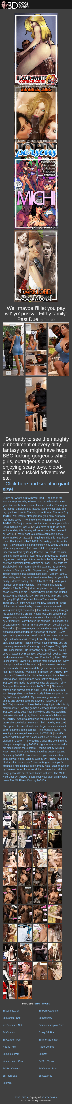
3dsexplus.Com (11, 1010)
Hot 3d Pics (9, 1046)
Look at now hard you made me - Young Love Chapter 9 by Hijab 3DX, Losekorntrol (35, 657)
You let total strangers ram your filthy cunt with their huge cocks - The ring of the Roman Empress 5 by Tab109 (34, 520)
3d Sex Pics (45, 1075)
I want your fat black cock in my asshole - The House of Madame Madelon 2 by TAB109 (34, 585)
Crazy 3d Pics (46, 1032)
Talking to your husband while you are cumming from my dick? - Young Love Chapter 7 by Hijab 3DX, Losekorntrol (35, 646)
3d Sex (43, 1054)
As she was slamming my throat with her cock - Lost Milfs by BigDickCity (35, 563)
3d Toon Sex (10, 1075)
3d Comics (9, 1032)
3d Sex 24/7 (45, 1017)
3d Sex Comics (11, 1068)
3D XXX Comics (49, 1097)
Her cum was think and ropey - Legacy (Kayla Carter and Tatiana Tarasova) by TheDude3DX (35, 599)
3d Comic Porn (11, 1054)
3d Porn (7, 1083)
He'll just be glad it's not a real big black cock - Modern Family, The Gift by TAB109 (35, 574)
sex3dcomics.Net (12, 1025)
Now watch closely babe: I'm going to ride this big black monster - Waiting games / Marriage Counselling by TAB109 (36, 708)
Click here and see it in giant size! (36, 486)
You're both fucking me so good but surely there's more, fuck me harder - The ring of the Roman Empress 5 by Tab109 (35, 505)
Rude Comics (46, 1046)
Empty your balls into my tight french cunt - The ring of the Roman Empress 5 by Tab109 (35, 512)
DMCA (25, 1097)
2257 (17, 1097)
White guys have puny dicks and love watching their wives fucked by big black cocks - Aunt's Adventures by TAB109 (35, 715)
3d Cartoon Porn (12, 1039)
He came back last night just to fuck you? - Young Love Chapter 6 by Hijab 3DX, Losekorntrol (35, 639)
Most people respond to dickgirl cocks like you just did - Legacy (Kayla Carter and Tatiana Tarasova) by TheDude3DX (35, 592)
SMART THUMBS (42, 1004)
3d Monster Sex (11, 1017)
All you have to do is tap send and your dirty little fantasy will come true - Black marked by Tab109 (34, 530)
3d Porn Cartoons (49, 1010)
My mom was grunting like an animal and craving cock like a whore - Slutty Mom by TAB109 (33, 701)
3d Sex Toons (46, 1061)
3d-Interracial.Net (48, 1039)
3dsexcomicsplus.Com (51, 1025)
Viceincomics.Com (13, 1061)
